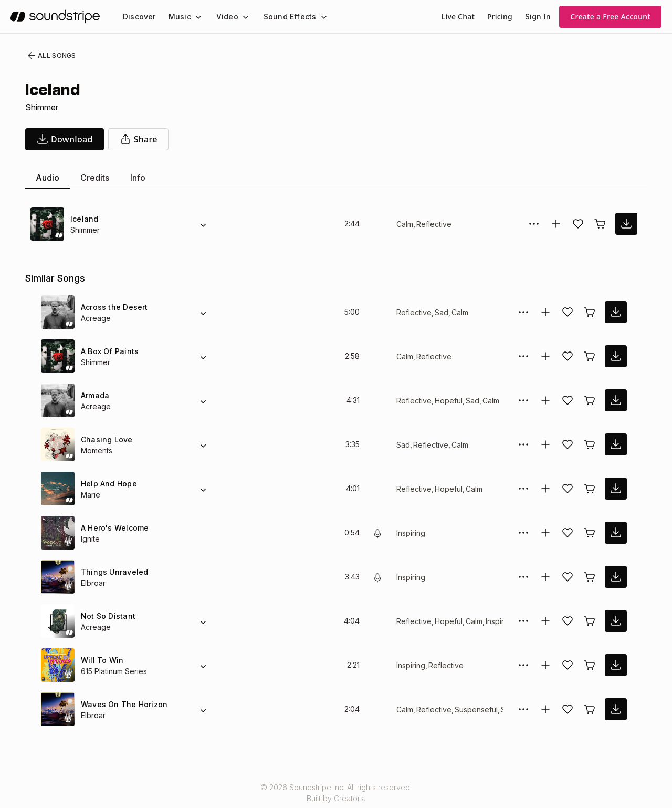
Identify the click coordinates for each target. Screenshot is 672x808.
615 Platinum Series (115, 671)
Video (223, 17)
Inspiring (411, 533)
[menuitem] (138, 16)
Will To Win (100, 660)
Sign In (538, 17)
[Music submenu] (193, 17)
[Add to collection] (556, 224)
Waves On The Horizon (121, 704)
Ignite (91, 539)
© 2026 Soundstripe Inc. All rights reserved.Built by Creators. (336, 792)
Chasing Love (105, 439)
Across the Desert (112, 307)
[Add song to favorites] (578, 224)
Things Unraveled (112, 572)
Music (176, 17)
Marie (91, 495)
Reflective (433, 224)
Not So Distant (107, 616)
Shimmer (43, 107)
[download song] (64, 139)
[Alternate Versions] (203, 223)
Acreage (95, 318)
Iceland (83, 219)
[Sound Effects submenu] (314, 17)
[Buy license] (600, 224)
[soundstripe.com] (55, 16)
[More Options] (534, 224)
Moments (97, 450)
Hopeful (446, 401)
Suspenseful (474, 709)
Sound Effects (283, 17)
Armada (95, 395)
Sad (439, 312)
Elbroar (93, 583)
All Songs (49, 55)
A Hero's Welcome (113, 528)
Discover (138, 17)
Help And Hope (108, 484)
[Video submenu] (239, 17)
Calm (405, 224)
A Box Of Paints (108, 351)
